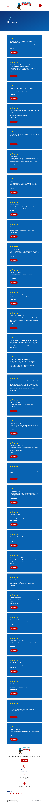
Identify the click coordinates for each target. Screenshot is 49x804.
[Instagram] (10, 793)
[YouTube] (13, 793)
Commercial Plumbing (33, 756)
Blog (40, 756)
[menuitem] (8, 801)
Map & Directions (24, 780)
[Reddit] (18, 793)
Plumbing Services (24, 756)
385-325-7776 (24, 771)
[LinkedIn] (21, 793)
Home (9, 756)
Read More (13, 52)
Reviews (17, 756)
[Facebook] (8, 793)
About (13, 756)
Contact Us (24, 760)
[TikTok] (16, 793)
